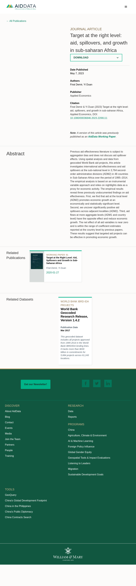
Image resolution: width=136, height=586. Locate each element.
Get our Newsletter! (35, 384)
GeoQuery (10, 495)
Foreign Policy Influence (81, 446)
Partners (9, 444)
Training (9, 456)
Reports (72, 417)
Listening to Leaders (79, 463)
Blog (7, 417)
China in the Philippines (18, 506)
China (71, 430)
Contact (9, 422)
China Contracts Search (18, 517)
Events (9, 428)
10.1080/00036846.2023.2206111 (88, 118)
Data (70, 411)
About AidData (13, 411)
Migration (73, 469)
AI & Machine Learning (80, 441)
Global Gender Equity (80, 452)
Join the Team (12, 439)
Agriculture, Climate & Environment (87, 435)
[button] (126, 7)
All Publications (16, 21)
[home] (21, 7)
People (9, 450)
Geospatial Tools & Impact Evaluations (89, 457)
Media (8, 433)
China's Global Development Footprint (26, 500)
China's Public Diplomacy (19, 511)
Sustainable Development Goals (85, 474)
